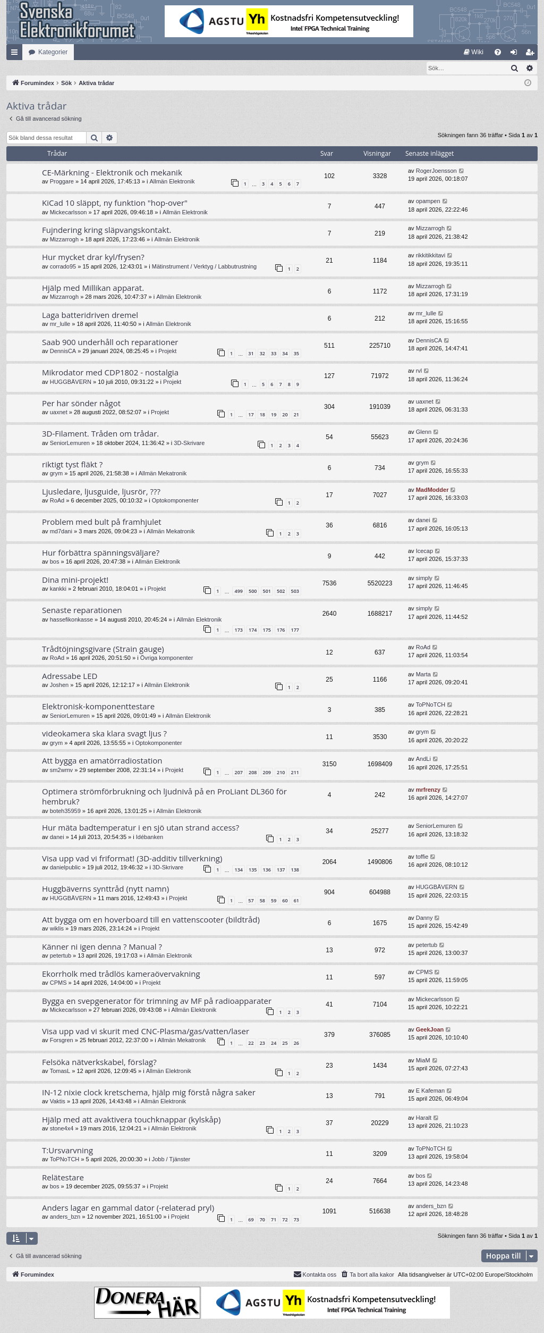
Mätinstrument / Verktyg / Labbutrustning (204, 267)
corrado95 (63, 267)
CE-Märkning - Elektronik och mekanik (112, 172)
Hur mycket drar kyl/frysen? (93, 257)
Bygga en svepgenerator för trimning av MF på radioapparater (156, 1001)
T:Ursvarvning (67, 1150)
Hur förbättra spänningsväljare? (100, 553)
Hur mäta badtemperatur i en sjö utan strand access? (140, 828)
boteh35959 (65, 811)
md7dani (61, 532)
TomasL (60, 1071)
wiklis (57, 929)
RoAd (57, 501)
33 (273, 353)
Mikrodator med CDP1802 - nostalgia (110, 372)
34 (284, 353)
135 (253, 870)
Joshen (59, 685)
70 (262, 1220)
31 (250, 353)
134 (238, 870)
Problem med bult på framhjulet (102, 522)
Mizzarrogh (64, 240)
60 (284, 901)
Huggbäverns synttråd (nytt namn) (105, 889)
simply (424, 578)
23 (262, 1043)
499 (238, 591)
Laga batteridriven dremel (90, 315)
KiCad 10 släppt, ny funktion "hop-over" (115, 203)
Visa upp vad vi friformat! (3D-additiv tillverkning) (132, 858)
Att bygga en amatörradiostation (102, 761)
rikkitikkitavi (431, 256)
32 (262, 353)
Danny (424, 918)
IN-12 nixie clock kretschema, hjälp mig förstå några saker (149, 1092)
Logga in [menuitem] (516, 54)
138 (295, 870)
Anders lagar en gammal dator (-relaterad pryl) (128, 1208)
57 (250, 901)
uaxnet (58, 412)
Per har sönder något (81, 403)
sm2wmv (61, 770)
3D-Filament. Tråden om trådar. (100, 434)
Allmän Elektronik (171, 182)
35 (296, 353)
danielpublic (65, 868)
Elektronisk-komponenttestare (98, 706)
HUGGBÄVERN (70, 382)
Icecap (424, 551)
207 (238, 772)
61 (296, 901)
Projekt (167, 351)
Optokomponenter (175, 501)
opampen (428, 201)
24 (273, 1043)
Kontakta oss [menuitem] (315, 1274)
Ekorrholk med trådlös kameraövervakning (121, 974)
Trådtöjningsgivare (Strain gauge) (103, 649)
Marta (423, 675)
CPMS (58, 983)
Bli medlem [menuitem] (532, 54)
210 (281, 772)
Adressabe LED (69, 676)
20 (284, 415)
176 (281, 630)
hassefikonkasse (71, 620)
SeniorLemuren (70, 443)
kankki (58, 589)
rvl (419, 371)
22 (250, 1043)
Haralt (423, 1118)
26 (296, 1043)
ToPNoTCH (431, 705)
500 (253, 591)
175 (267, 630)
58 (262, 901)
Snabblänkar (16, 54)
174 (253, 630)
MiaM (423, 1061)
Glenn (423, 432)
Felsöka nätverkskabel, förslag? (99, 1062)
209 (267, 772)
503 (295, 591)
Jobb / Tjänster (171, 1159)
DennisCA (63, 351)
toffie (422, 857)
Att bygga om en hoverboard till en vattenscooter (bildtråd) (151, 920)
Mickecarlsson (68, 212)
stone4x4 (62, 1129)
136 (267, 870)
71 (273, 1220)
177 (295, 630)
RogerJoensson (436, 171)
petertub (60, 956)
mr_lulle (60, 324)
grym (56, 474)
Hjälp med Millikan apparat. (93, 288)
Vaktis (57, 1102)
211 (295, 772)
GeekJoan (430, 1030)
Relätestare (63, 1177)
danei (423, 520)
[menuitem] (473, 52)
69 (250, 1220)
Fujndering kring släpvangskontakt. (106, 230)
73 (296, 1220)
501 (267, 591)
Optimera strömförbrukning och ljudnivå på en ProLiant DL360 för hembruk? (164, 796)
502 (281, 591)
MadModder (432, 490)
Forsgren (61, 1040)
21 (296, 415)
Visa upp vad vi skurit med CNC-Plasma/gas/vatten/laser (145, 1031)
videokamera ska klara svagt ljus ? (104, 733)
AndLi (423, 759)
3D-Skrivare (189, 443)
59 (273, 901)
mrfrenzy (428, 790)
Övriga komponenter (166, 658)
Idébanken (149, 837)
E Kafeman (430, 1091)
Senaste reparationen (82, 610)
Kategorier (52, 52)
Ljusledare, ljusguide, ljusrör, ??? (101, 492)
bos (55, 562)
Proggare (62, 182)
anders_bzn (65, 1217)
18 (262, 415)
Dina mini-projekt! (75, 580)
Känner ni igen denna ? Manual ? (102, 947)
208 (253, 772)
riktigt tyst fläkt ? (72, 464)
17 (250, 415)
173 (238, 630)
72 (284, 1220)
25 (284, 1043)
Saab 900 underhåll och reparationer (110, 342)
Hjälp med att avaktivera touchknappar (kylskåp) (131, 1119)
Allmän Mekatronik (162, 474)
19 (273, 415)
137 (281, 870)
